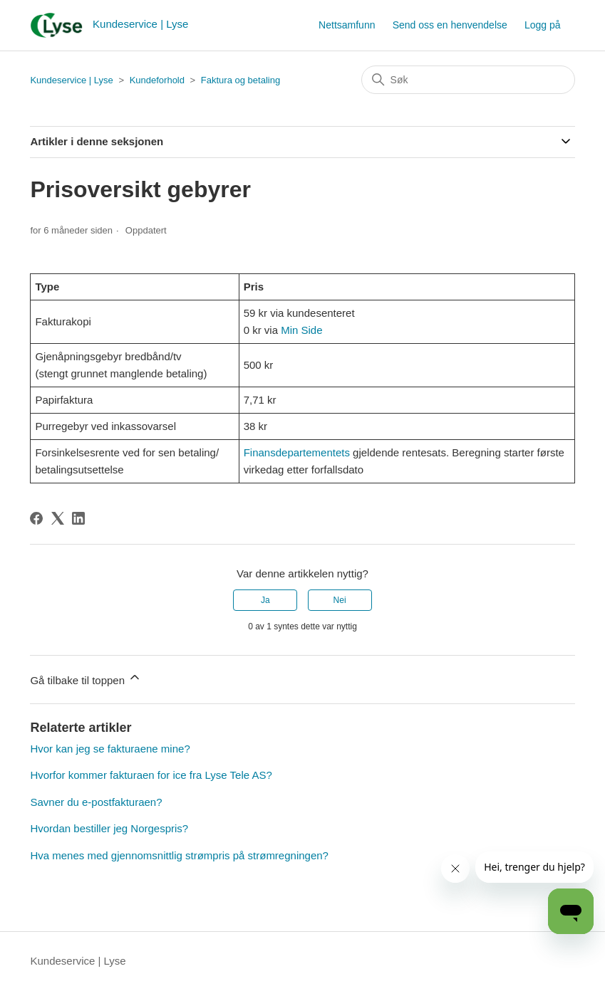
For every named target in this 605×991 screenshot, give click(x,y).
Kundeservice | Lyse (71, 80)
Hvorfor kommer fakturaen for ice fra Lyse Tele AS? (151, 775)
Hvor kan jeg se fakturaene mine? (110, 749)
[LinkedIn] (78, 518)
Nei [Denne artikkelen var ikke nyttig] (339, 600)
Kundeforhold (157, 80)
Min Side (301, 330)
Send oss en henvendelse (450, 25)
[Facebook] (36, 518)
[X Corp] (57, 518)
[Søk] (468, 79)
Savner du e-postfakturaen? (96, 802)
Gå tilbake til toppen (86, 678)
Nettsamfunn (347, 25)
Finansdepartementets (297, 452)
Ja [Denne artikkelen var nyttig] (265, 600)
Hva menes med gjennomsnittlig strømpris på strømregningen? (179, 855)
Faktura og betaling (240, 80)
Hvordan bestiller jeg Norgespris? (109, 828)
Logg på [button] (542, 25)
